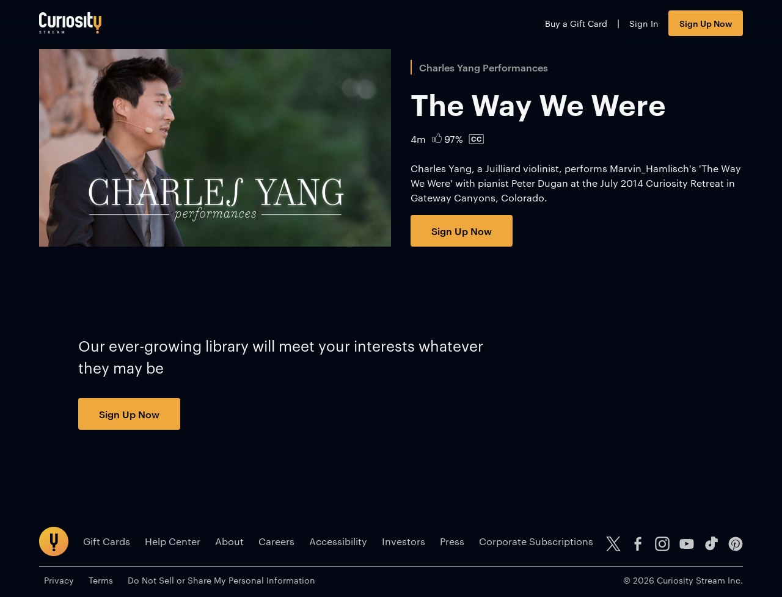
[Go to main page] (70, 22)
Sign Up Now (705, 23)
